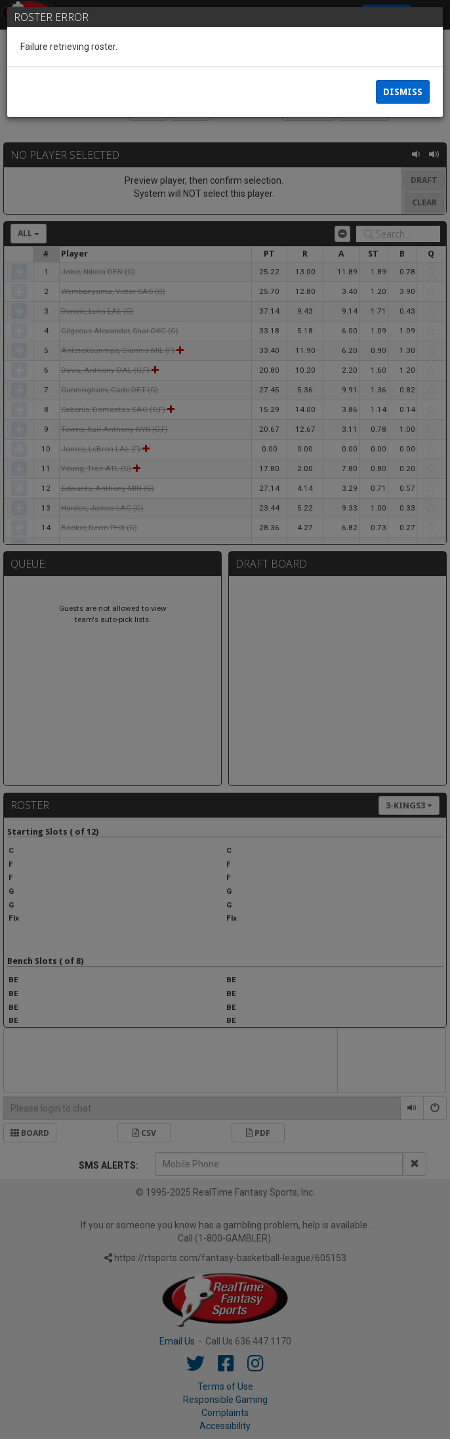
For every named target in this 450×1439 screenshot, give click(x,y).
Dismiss (402, 92)
